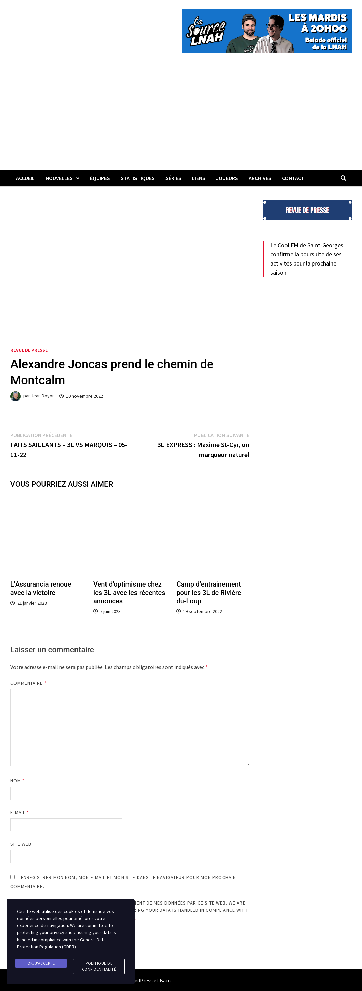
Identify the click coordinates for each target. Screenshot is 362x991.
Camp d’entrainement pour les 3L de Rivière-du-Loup (209, 592)
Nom (17, 781)
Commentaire (28, 683)
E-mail (19, 812)
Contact (293, 178)
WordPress (140, 980)
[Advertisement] (181, 119)
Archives (260, 178)
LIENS (198, 178)
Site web (21, 844)
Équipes (100, 178)
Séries (173, 178)
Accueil (25, 178)
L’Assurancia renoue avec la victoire (40, 588)
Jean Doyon (43, 396)
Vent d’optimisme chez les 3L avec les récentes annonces (129, 592)
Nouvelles (59, 178)
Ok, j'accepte (41, 963)
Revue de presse (29, 350)
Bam (165, 980)
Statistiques (138, 178)
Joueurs (227, 178)
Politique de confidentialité (99, 966)
